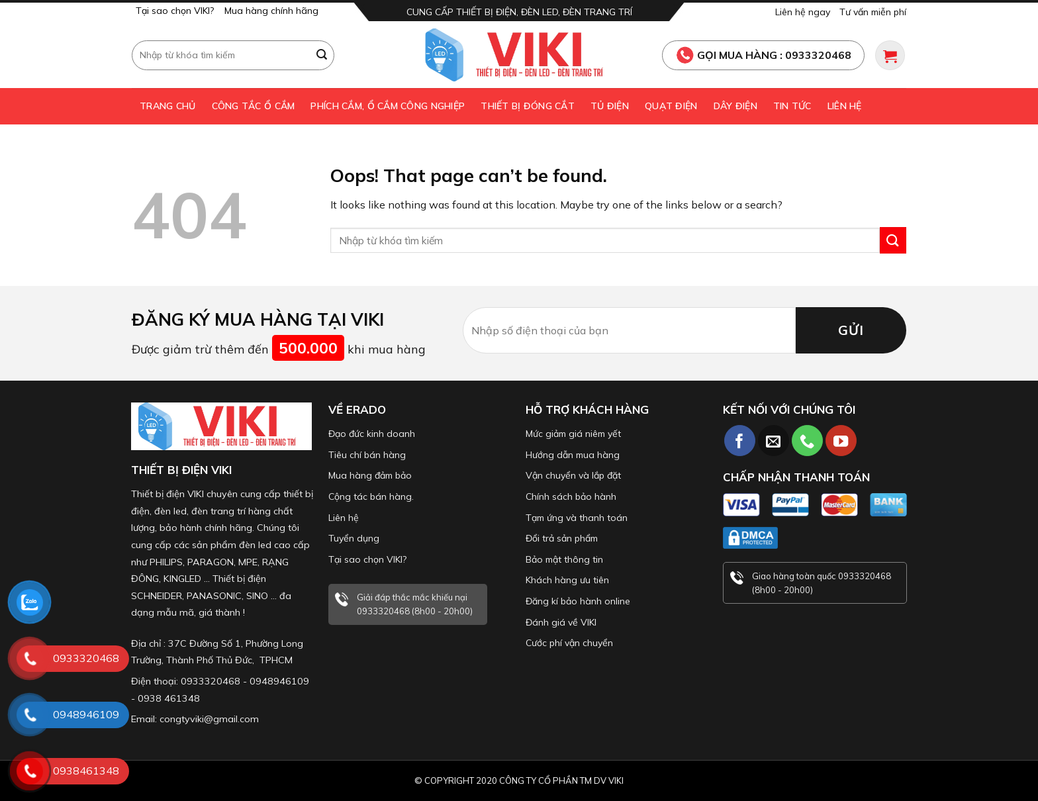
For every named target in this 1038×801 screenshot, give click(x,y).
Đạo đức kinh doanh (371, 434)
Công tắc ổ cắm (253, 106)
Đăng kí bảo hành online (578, 601)
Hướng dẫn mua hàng (573, 455)
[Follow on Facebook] (739, 440)
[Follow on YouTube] (841, 440)
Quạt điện (671, 106)
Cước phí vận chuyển (569, 643)
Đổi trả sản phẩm (562, 538)
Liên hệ (844, 106)
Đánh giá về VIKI (561, 622)
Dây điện (735, 106)
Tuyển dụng (353, 538)
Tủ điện (609, 106)
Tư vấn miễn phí (872, 12)
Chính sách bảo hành (571, 496)
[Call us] (807, 440)
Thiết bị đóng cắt (528, 106)
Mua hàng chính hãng (271, 11)
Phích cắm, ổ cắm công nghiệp (387, 106)
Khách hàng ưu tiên (567, 580)
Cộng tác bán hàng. (371, 496)
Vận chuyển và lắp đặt (573, 475)
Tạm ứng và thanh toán (577, 518)
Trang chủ (168, 106)
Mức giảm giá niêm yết (573, 434)
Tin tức (792, 106)
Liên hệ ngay (802, 12)
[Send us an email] (773, 440)
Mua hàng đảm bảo (370, 475)
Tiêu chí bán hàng (367, 455)
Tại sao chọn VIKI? (175, 11)
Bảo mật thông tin (564, 559)
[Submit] (322, 55)
